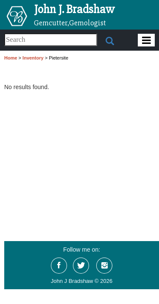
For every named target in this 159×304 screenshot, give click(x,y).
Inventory (33, 57)
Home (10, 57)
